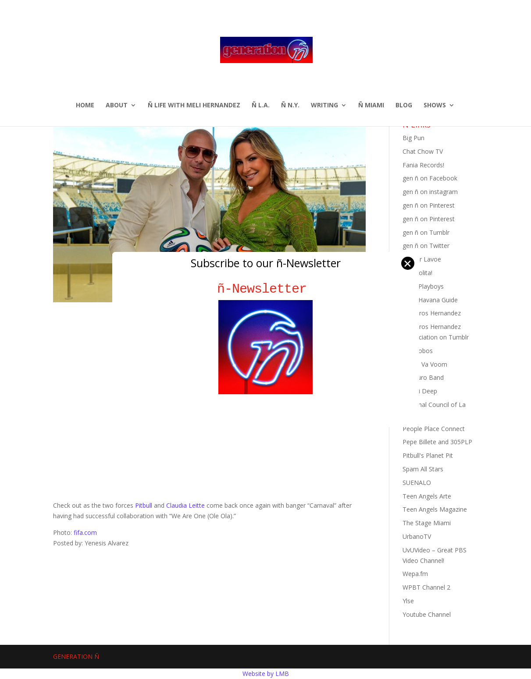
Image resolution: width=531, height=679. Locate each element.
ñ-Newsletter (265, 289)
